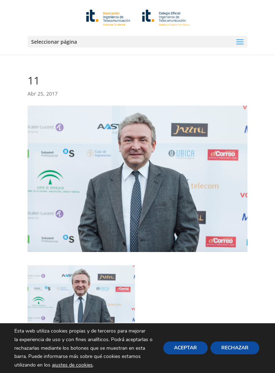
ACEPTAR (185, 348)
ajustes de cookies (72, 365)
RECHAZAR (235, 348)
